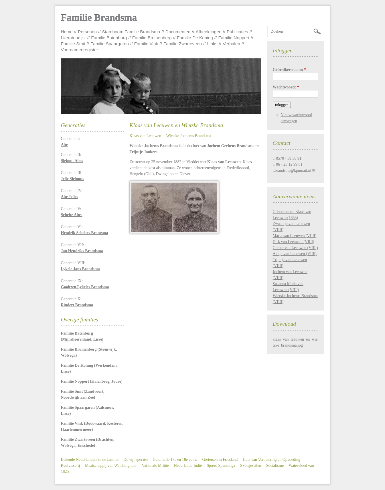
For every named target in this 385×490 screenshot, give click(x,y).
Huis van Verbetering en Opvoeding (271, 459)
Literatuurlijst (73, 37)
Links (212, 43)
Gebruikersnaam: (289, 70)
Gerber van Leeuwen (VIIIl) (295, 248)
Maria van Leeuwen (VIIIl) (295, 236)
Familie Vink (146, 43)
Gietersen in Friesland (220, 459)
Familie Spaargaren (109, 43)
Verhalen (231, 43)
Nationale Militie (155, 465)
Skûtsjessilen (250, 465)
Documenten (177, 31)
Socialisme (275, 465)
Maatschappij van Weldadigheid (111, 465)
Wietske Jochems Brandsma (188, 136)
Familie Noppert (233, 37)
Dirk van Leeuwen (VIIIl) (293, 242)
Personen (87, 31)
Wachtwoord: (286, 87)
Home (67, 31)
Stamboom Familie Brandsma (131, 31)
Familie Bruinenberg (152, 37)
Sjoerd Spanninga (221, 465)
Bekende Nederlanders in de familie (90, 459)
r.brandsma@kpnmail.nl (292, 170)
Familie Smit (73, 43)
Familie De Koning (195, 37)
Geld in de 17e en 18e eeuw (175, 459)
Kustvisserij (70, 465)
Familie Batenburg (109, 37)
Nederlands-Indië (188, 465)
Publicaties (237, 31)
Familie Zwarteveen (182, 43)
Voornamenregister (79, 49)
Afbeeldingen (209, 31)
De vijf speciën (135, 459)
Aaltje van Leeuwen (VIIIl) (295, 254)
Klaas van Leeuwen (145, 136)
